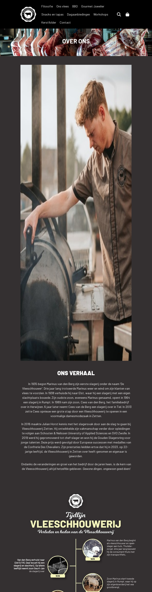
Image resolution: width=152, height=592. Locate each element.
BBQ (75, 6)
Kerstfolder (48, 22)
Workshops (100, 14)
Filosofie (47, 6)
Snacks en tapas (52, 14)
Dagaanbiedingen (78, 14)
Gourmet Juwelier (92, 6)
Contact (65, 22)
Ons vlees (62, 6)
